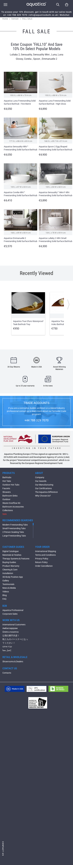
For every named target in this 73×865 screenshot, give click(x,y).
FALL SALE (27, 19)
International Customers (13, 624)
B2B (4, 605)
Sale (4, 514)
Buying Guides (9, 562)
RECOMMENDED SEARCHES (17, 520)
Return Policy (41, 562)
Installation (7, 573)
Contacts (6, 673)
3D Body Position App (12, 577)
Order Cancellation (44, 566)
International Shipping (45, 551)
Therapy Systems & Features (15, 558)
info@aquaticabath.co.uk (43, 15)
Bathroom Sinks (9, 495)
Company (39, 477)
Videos (5, 591)
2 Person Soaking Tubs (13, 532)
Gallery (5, 580)
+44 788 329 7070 (17, 15)
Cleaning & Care (9, 569)
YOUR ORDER (42, 546)
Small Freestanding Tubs (14, 528)
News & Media (9, 588)
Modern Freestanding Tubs (15, 524)
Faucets (6, 488)
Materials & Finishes (11, 555)
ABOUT (39, 473)
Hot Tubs (6, 481)
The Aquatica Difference (46, 492)
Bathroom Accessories (13, 506)
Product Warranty (10, 566)
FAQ (4, 599)
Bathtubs (6, 477)
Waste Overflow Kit (11, 503)
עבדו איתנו (7, 646)
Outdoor (6, 499)
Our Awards (40, 481)
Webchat (65, 15)
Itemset (15, 19)
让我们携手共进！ (10, 635)
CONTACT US (9, 668)
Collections (7, 510)
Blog (4, 595)
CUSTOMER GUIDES (13, 546)
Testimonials (8, 584)
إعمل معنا (6, 650)
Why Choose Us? (43, 495)
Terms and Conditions (45, 555)
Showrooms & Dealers (12, 661)
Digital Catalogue (10, 551)
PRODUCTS (8, 473)
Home (5, 19)
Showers (6, 492)
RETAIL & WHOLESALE (14, 657)
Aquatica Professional (12, 610)
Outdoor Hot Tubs (10, 484)
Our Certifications (43, 488)
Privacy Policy (41, 558)
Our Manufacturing (44, 484)
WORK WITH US (11, 620)
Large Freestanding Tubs (14, 535)
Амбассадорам (9, 628)
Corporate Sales (9, 614)
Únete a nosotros (10, 632)
